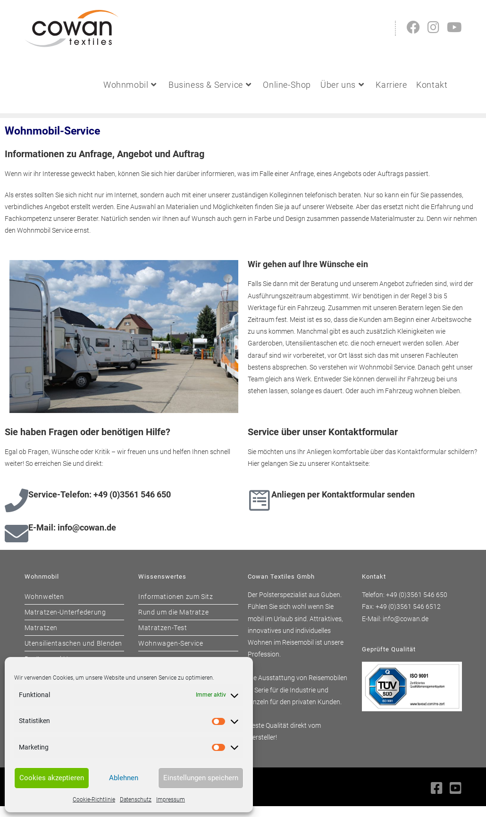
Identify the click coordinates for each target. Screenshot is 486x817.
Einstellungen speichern (200, 778)
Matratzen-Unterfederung (65, 612)
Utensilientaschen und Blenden (73, 643)
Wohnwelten (44, 596)
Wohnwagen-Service (170, 643)
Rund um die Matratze (173, 612)
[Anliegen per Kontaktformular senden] (259, 500)
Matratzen (41, 628)
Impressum (170, 799)
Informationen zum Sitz (175, 596)
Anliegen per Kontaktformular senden (343, 494)
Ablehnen (123, 778)
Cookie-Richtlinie (94, 799)
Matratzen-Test (162, 628)
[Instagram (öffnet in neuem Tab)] (433, 27)
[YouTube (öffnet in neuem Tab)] (454, 27)
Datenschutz (135, 799)
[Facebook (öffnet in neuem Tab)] (413, 27)
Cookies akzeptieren (51, 778)
